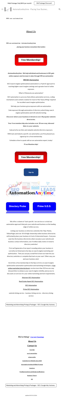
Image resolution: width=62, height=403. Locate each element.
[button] (2, 9)
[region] (31, 3)
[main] (31, 17)
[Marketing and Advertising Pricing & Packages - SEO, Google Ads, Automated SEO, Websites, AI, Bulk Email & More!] (31, 304)
